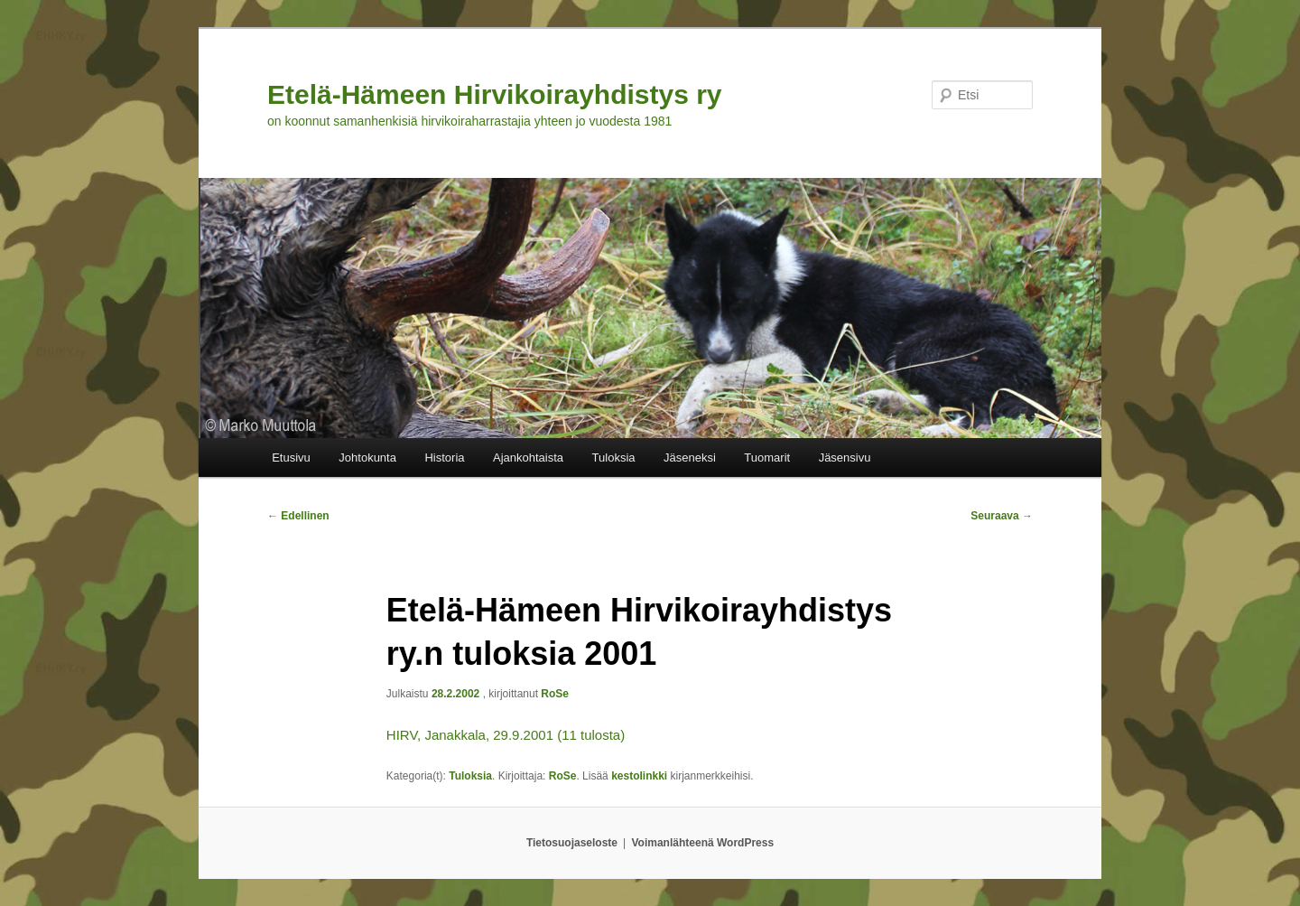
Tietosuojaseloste (572, 842)
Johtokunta (367, 457)
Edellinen (298, 515)
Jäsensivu (845, 457)
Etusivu (291, 457)
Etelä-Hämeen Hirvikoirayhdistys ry (494, 94)
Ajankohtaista (528, 457)
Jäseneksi (690, 457)
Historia (444, 457)
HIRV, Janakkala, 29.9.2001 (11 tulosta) (505, 735)
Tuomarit (767, 457)
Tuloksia (614, 457)
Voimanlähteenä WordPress (703, 842)
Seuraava (1001, 515)
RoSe (555, 693)
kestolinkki (639, 776)
